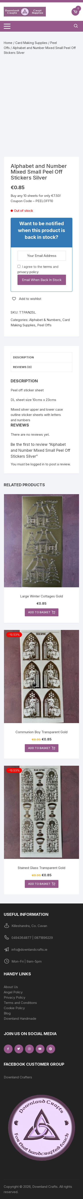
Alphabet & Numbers (45, 320)
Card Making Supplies (31, 43)
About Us (11, 987)
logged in (37, 464)
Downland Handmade (20, 1018)
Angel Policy (13, 992)
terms (47, 267)
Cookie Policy (14, 1008)
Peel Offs (44, 325)
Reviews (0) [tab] (22, 367)
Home (8, 43)
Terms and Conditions (20, 1003)
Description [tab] (23, 357)
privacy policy (28, 272)
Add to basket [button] (41, 612)
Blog (7, 1013)
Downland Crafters (18, 1077)
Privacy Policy (14, 997)
